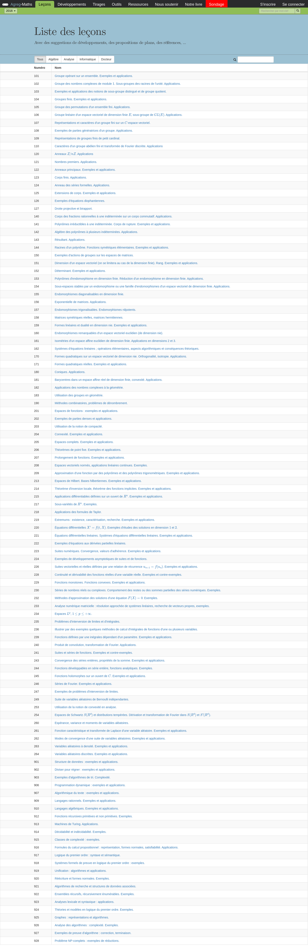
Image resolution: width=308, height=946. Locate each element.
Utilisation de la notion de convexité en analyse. (86, 707)
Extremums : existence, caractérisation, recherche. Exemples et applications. (105, 519)
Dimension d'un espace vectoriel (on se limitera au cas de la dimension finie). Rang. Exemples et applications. (126, 263)
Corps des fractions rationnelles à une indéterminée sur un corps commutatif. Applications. (113, 216)
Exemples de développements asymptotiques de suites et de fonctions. (101, 559)
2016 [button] (11, 10)
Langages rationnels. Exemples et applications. (85, 800)
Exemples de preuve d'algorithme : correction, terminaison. (93, 933)
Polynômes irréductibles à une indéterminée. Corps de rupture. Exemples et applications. (113, 224)
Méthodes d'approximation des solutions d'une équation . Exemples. (106, 598)
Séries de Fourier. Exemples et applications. (83, 683)
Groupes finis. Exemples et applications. (81, 99)
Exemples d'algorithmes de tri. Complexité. (83, 777)
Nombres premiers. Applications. (76, 162)
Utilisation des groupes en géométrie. (79, 395)
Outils (117, 4)
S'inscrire (267, 4)
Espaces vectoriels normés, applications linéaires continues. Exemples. (101, 465)
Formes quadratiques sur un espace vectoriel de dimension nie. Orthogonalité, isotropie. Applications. (121, 356)
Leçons (45, 4)
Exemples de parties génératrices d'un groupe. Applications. (94, 130)
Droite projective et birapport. (74, 208)
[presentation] (113, 83)
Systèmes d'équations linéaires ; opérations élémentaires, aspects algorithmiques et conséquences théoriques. (127, 348)
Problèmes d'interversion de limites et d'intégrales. (87, 621)
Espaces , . (73, 613)
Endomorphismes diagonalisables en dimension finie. (89, 294)
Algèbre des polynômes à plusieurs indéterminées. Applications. (96, 232)
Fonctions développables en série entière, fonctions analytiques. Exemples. (104, 668)
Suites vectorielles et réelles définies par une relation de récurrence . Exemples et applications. (126, 566)
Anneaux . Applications (74, 154)
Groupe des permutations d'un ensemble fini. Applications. (93, 107)
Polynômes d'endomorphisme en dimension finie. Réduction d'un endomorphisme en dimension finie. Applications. (129, 278)
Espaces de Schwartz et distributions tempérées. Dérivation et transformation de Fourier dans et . (133, 715)
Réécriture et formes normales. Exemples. (82, 878)
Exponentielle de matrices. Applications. (81, 302)
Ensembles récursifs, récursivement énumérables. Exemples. (95, 894)
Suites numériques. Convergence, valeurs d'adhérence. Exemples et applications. (108, 551)
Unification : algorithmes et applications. (81, 870)
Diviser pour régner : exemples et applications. (85, 769)
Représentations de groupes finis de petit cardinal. (87, 138)
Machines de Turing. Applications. (77, 824)
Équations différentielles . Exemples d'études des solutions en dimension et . (116, 527)
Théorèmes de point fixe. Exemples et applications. (88, 449)
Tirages (99, 4)
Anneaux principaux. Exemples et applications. (85, 169)
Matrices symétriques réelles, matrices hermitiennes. (89, 317)
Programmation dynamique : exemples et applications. (90, 785)
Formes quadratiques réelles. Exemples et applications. (91, 364)
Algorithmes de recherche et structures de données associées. (95, 886)
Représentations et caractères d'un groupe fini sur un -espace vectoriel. (102, 122)
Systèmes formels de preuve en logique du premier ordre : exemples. (100, 863)
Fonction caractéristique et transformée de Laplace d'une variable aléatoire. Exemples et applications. (121, 730)
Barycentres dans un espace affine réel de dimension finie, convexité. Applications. (109, 379)
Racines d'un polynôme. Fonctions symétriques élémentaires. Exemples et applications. (112, 247)
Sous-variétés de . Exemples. (76, 504)
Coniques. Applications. (70, 372)
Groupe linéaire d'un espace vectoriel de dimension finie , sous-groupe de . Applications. (119, 114)
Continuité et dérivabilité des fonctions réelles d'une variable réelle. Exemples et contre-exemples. (118, 574)
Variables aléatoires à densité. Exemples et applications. (91, 746)
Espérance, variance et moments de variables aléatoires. (92, 723)
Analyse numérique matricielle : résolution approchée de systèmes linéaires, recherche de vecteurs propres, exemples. (132, 606)
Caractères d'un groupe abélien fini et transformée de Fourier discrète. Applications (109, 146)
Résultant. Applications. (70, 239)
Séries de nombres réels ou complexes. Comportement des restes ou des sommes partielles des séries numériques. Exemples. (138, 590)
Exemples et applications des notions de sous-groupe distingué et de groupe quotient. (111, 91)
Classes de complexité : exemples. (77, 839)
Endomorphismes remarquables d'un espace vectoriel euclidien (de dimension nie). (109, 333)
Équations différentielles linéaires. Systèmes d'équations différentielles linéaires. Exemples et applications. (124, 535)
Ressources (138, 4)
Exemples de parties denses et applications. (83, 418)
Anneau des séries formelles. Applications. (82, 185)
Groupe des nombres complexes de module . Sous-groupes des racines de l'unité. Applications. (118, 83)
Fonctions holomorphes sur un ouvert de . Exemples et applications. (100, 676)
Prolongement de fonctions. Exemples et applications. (90, 457)
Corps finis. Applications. (71, 177)
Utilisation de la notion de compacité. (79, 426)
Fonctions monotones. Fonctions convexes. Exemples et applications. (100, 582)
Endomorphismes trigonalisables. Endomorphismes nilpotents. (95, 309)
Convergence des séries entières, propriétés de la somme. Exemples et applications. (110, 660)
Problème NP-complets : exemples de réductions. (87, 940)
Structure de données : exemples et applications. (86, 761)
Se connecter (293, 4)
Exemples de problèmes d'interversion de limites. (87, 691)
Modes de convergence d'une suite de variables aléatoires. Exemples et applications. (110, 738)
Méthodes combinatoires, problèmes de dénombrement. (91, 403)
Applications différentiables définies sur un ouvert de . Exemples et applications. (109, 496)
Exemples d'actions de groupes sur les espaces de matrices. (94, 255)
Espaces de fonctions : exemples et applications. (86, 411)
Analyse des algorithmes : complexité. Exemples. (87, 925)
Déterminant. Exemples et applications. (80, 271)
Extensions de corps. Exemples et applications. (85, 193)
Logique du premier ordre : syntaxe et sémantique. (88, 855)
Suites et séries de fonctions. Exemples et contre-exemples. (94, 652)
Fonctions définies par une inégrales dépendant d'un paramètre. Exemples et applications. (113, 637)
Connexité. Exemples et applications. (79, 434)
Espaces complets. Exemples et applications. (84, 442)
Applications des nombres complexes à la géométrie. (89, 387)
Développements (72, 4)
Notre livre (193, 4)
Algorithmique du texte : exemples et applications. (87, 793)
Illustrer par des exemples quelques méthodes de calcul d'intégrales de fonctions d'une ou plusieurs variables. (126, 629)
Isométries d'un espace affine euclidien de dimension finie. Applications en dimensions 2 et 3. (115, 341)
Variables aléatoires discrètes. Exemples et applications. (91, 754)
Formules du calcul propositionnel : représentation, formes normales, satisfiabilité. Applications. (116, 847)
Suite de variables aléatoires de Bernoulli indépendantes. (92, 699)
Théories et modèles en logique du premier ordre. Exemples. (94, 909)
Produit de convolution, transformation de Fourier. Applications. (96, 645)
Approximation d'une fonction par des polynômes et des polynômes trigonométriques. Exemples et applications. (127, 473)
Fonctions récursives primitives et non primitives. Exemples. (94, 816)
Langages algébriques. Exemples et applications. (87, 808)
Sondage (216, 4)
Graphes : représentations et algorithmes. (82, 917)
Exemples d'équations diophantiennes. (80, 200)
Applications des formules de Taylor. (78, 512)
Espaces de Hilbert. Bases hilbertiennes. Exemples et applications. (98, 481)
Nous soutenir (166, 4)
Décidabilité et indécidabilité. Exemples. (81, 832)
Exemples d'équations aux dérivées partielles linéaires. (90, 543)
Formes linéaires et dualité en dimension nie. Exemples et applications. (101, 325)
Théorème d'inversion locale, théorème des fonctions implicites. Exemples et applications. (113, 488)
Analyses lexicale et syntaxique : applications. (84, 902)
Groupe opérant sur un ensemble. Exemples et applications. (94, 76)
